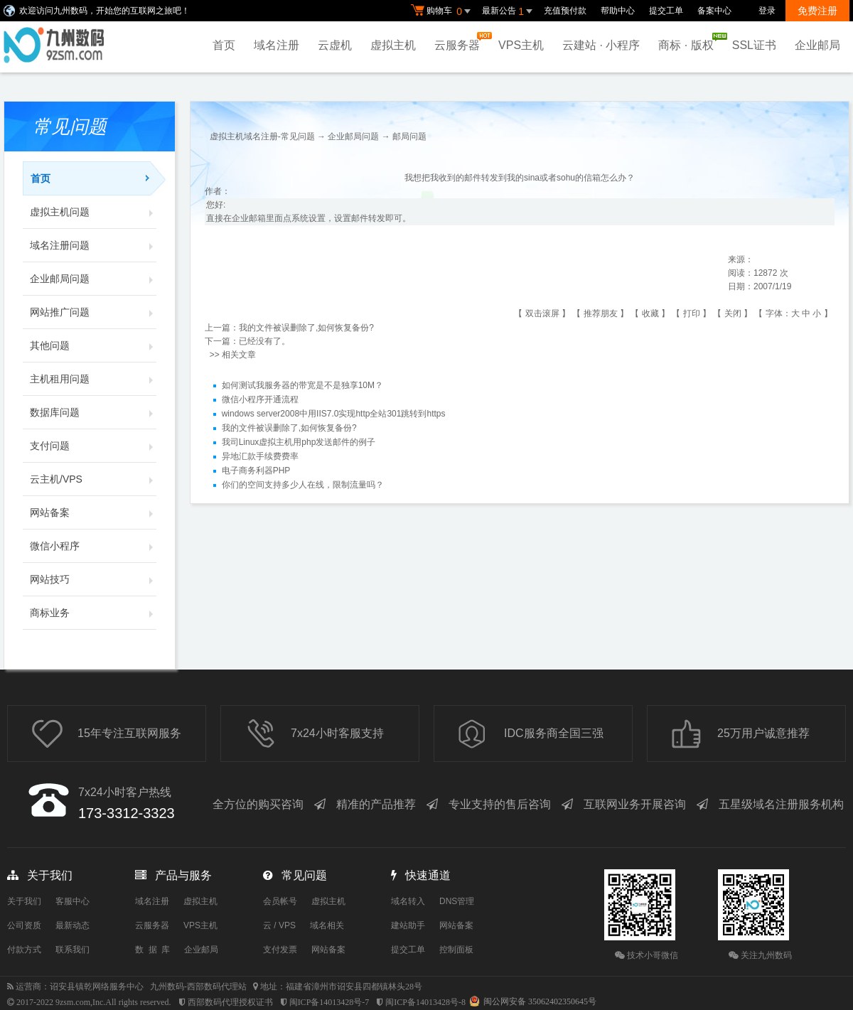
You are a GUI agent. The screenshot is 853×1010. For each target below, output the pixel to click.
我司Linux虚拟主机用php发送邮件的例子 (299, 443)
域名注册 (276, 45)
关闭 (732, 313)
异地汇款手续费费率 (260, 457)
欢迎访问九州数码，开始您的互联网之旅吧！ (104, 11)
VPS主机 (521, 45)
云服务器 (460, 41)
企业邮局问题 (93, 278)
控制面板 (456, 950)
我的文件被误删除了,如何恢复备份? (306, 328)
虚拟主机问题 (93, 211)
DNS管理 (456, 901)
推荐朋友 (601, 313)
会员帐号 (280, 901)
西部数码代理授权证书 (230, 1002)
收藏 (650, 313)
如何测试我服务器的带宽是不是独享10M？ (302, 386)
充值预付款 (565, 11)
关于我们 (24, 901)
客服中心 (72, 901)
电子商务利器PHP (256, 471)
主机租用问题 (93, 379)
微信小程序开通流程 (260, 400)
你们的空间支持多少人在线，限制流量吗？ (303, 485)
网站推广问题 (93, 312)
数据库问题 (93, 412)
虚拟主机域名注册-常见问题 (262, 136)
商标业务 (93, 612)
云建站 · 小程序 (601, 45)
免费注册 (817, 10)
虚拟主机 (393, 45)
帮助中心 (618, 11)
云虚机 (335, 45)
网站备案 (93, 512)
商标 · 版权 (689, 42)
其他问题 (93, 345)
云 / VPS (279, 925)
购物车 (443, 11)
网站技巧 (93, 579)
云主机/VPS (93, 479)
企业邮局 (817, 45)
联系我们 (72, 950)
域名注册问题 (93, 245)
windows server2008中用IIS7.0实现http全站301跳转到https (334, 414)
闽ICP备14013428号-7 (329, 1002)
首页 (224, 45)
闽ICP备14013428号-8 (425, 1002)
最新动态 (72, 925)
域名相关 (327, 925)
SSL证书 (754, 45)
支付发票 (280, 950)
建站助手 (408, 925)
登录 (767, 11)
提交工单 (666, 11)
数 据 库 (152, 950)
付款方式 (24, 950)
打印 (691, 313)
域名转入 (408, 901)
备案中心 (714, 11)
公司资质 (24, 925)
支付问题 (93, 445)
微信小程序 (93, 546)
